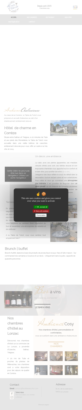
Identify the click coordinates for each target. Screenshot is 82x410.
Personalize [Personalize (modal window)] (41, 215)
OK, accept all (41, 207)
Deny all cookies (41, 211)
